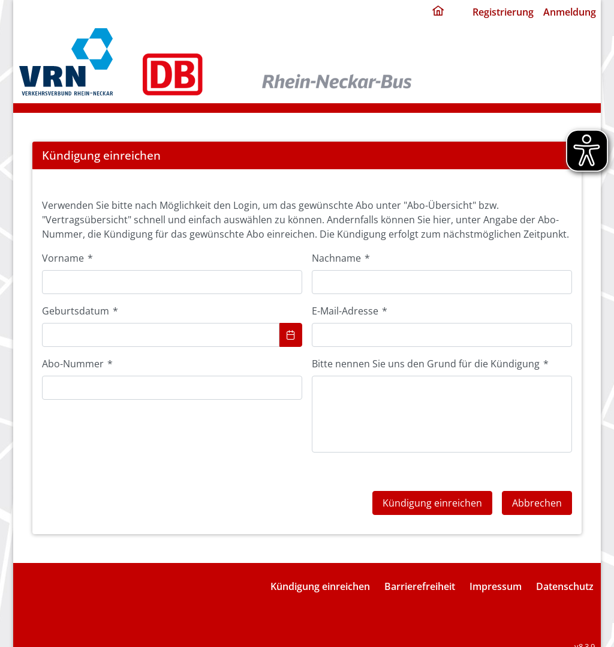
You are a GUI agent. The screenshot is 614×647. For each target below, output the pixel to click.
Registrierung (503, 12)
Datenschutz (565, 574)
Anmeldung (569, 12)
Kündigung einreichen (320, 574)
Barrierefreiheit (419, 574)
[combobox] (160, 335)
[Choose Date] (290, 335)
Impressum (495, 574)
